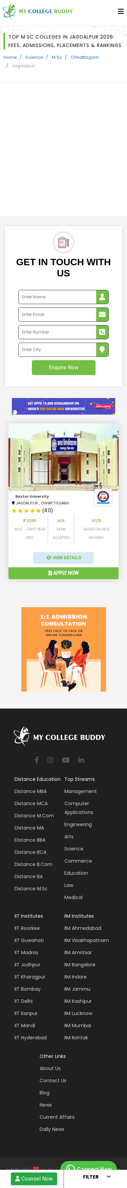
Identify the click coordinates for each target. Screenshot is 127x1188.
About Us (50, 1068)
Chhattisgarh (84, 57)
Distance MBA (31, 791)
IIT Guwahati (29, 940)
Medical (73, 897)
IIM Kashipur (78, 1001)
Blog (44, 1092)
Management (80, 791)
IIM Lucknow (78, 1013)
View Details (63, 557)
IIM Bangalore (80, 964)
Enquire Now (64, 367)
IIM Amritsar (78, 952)
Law (68, 885)
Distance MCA (31, 803)
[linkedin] (81, 761)
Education (76, 873)
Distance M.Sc (31, 888)
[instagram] (50, 761)
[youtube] (66, 761)
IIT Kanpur (26, 1013)
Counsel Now (34, 1178)
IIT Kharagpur (30, 976)
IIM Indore (75, 976)
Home (10, 57)
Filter (91, 1176)
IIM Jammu (77, 989)
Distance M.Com (34, 815)
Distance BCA (30, 852)
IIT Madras (26, 952)
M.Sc (57, 57)
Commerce (78, 861)
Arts (68, 836)
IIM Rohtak (76, 1037)
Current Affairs (57, 1117)
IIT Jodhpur (27, 964)
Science (34, 57)
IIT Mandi (25, 1025)
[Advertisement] (63, 149)
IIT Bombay (28, 989)
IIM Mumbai (77, 1025)
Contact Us (53, 1080)
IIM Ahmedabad (82, 928)
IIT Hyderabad (31, 1037)
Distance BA (29, 876)
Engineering (78, 824)
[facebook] (37, 761)
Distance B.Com (33, 864)
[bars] (120, 13)
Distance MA (29, 827)
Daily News (52, 1129)
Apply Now (63, 573)
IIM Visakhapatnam (86, 940)
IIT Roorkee (27, 928)
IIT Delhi (24, 1001)
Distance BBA (30, 840)
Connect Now (88, 1169)
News (46, 1105)
